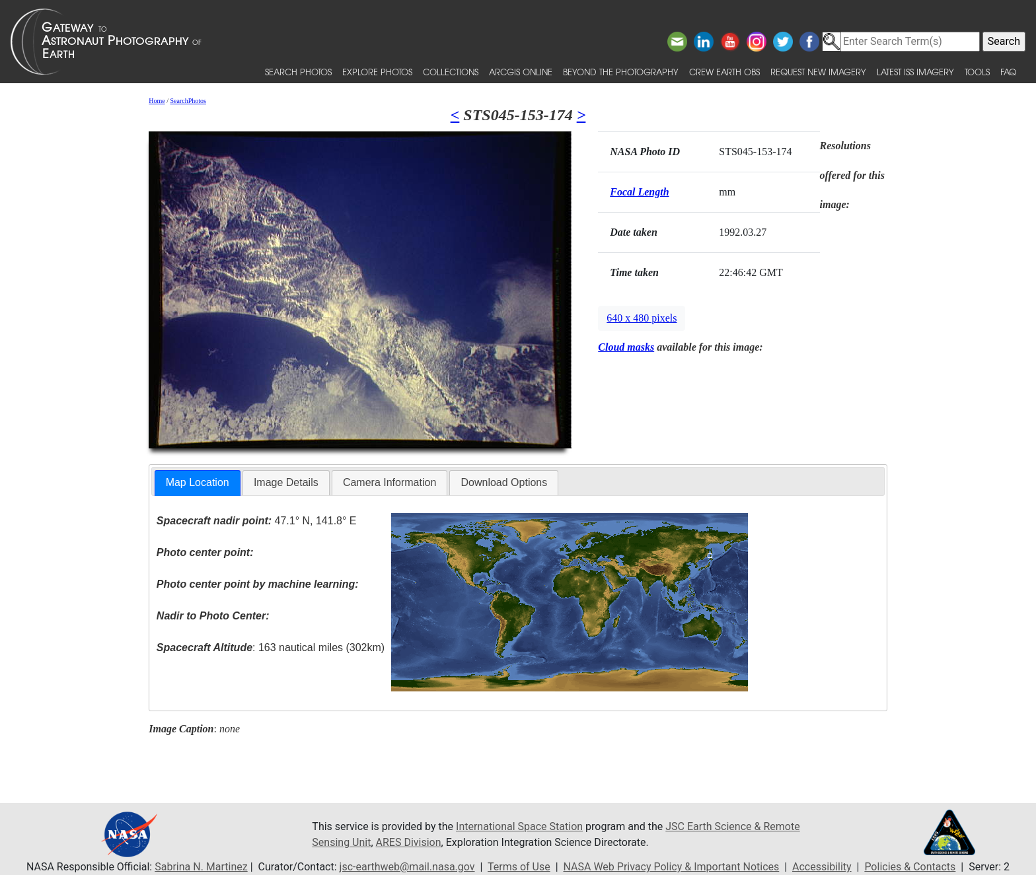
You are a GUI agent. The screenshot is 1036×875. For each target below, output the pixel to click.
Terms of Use (519, 866)
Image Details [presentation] (286, 482)
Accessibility (822, 866)
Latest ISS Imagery (915, 71)
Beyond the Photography (621, 71)
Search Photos (298, 71)
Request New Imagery (818, 71)
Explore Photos (377, 71)
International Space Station (519, 826)
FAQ (1008, 71)
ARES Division (408, 842)
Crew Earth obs (724, 71)
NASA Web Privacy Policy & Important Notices (672, 866)
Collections (450, 71)
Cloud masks (626, 347)
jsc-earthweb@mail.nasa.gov (407, 866)
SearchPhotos (188, 100)
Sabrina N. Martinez (201, 866)
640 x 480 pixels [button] (642, 318)
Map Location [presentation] (197, 482)
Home (157, 100)
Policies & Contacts (909, 866)
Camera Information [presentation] (389, 482)
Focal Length (639, 191)
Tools (977, 71)
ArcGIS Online (520, 71)
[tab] (197, 483)
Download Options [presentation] (504, 482)
